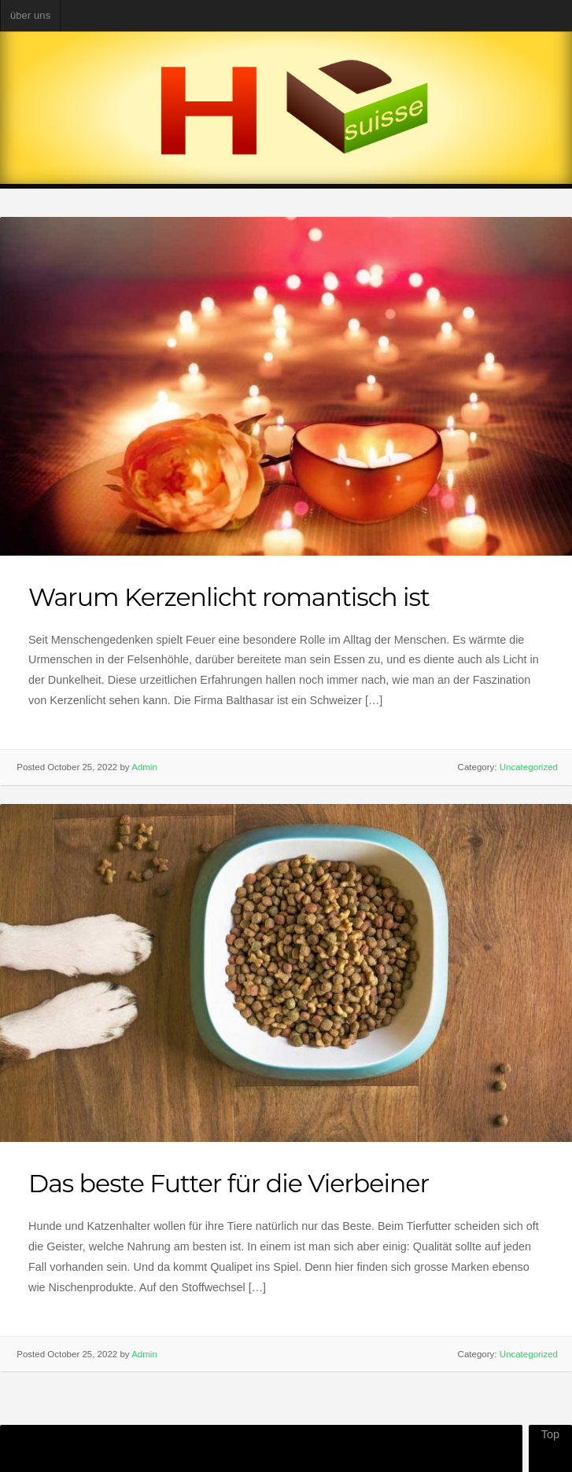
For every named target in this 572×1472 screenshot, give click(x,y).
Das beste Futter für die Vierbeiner (228, 1183)
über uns (30, 15)
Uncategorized (529, 767)
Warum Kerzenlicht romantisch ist (229, 597)
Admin (144, 767)
